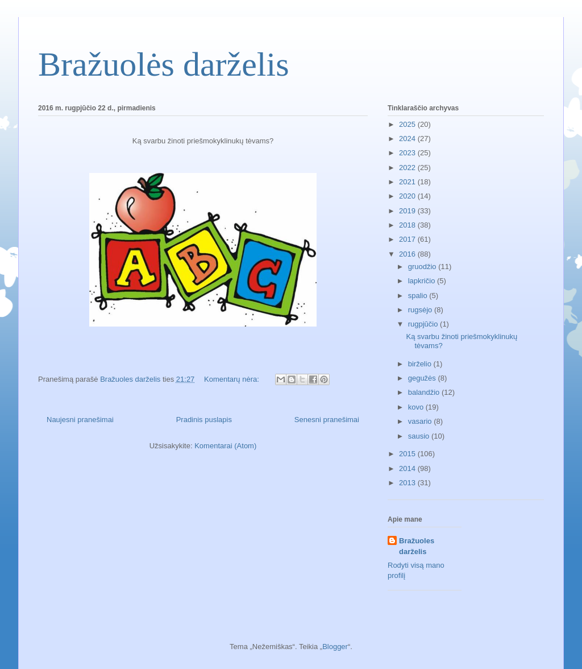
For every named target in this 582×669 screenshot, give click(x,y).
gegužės (423, 378)
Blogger (335, 646)
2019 (408, 211)
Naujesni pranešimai (80, 419)
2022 (408, 167)
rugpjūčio (424, 324)
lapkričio (422, 280)
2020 (408, 196)
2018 (408, 225)
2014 (408, 468)
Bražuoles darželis (416, 545)
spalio (419, 295)
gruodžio (423, 266)
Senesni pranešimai (326, 419)
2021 (408, 181)
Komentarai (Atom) (225, 445)
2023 (408, 152)
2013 (408, 482)
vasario (421, 421)
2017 (408, 239)
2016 (408, 254)
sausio (419, 436)
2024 (408, 138)
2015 (408, 453)
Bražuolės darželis (163, 64)
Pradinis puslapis (204, 419)
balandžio (425, 392)
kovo (417, 407)
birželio (421, 364)
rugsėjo (421, 309)
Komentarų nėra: (232, 379)
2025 (408, 124)
